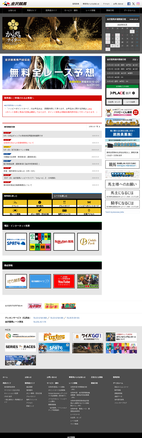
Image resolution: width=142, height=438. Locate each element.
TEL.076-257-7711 (40, 307)
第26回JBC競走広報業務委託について (56, 162)
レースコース (75, 399)
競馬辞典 (75, 4)
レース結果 (131, 102)
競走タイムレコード (121, 372)
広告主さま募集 (97, 362)
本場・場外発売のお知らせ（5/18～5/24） (56, 154)
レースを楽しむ (61, 174)
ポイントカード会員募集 (56, 375)
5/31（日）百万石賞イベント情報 (56, 141)
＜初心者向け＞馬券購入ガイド (13, 385)
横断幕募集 (52, 389)
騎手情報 (118, 375)
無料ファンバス (31, 384)
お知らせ (12, 10)
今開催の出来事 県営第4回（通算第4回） (56, 145)
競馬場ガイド (51, 10)
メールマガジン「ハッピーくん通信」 (57, 385)
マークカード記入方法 (12, 375)
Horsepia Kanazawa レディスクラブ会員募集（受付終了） (57, 379)
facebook (128, 3)
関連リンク (30, 391)
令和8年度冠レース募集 (56, 372)
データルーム (129, 10)
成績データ (118, 381)
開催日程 (110, 10)
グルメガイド (31, 381)
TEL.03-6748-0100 (40, 303)
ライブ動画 (74, 409)
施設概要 (29, 372)
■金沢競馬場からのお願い (15, 105)
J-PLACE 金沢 (8, 381)
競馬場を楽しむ (11, 174)
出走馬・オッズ (114, 102)
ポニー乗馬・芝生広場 (34, 378)
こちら (90, 109)
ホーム (5, 362)
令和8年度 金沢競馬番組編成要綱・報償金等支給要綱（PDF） (80, 380)
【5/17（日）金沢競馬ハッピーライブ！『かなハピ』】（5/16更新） (56, 158)
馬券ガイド (32, 10)
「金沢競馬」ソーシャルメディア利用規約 (57, 393)
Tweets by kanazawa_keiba (114, 213)
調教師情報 (118, 378)
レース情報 (90, 10)
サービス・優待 (71, 10)
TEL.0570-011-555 (77, 303)
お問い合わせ (118, 4)
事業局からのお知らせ (91, 4)
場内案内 (29, 375)
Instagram (138, 3)
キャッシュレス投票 (11, 378)
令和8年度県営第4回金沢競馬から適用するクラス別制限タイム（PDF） (79, 388)
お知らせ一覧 (92, 126)
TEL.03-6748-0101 (59, 303)
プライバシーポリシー (78, 428)
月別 (134, 59)
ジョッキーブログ (121, 388)
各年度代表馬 (119, 384)
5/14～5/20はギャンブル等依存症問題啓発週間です (56, 132)
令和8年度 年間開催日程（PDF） (78, 373)
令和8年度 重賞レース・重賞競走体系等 (80, 394)
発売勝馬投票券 (9, 372)
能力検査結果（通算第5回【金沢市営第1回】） (56, 150)
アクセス (106, 4)
